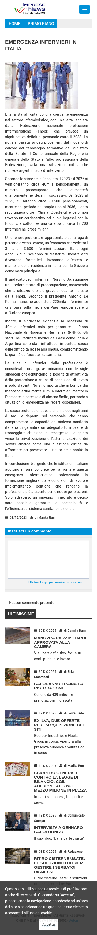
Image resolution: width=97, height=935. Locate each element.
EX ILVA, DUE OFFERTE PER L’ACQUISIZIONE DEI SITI (59, 725)
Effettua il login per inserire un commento (56, 582)
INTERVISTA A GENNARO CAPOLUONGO (58, 829)
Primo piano (41, 24)
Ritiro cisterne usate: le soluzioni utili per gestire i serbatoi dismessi (59, 865)
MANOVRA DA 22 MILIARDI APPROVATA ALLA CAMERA (60, 642)
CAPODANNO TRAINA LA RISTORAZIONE (58, 686)
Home (14, 24)
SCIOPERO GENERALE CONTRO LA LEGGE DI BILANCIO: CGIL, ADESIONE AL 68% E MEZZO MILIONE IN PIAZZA (60, 781)
